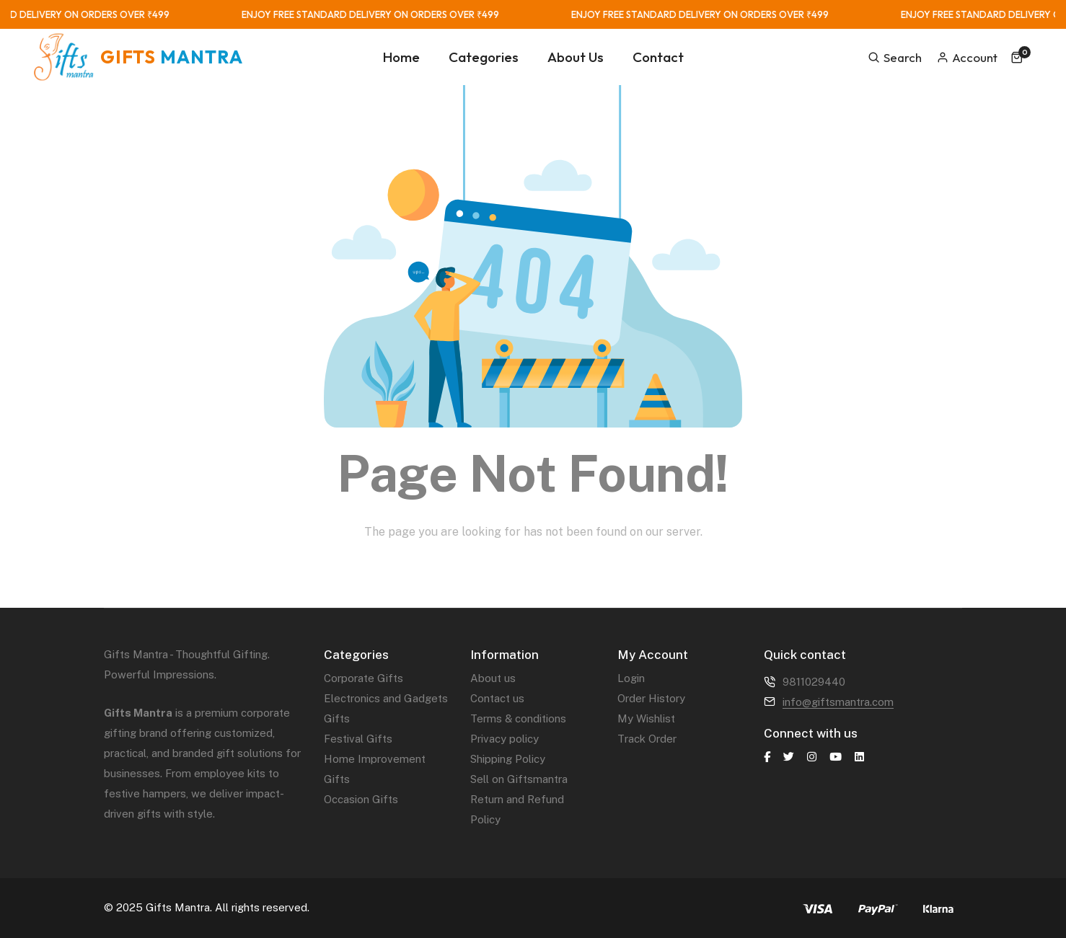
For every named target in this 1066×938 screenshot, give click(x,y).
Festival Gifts (358, 739)
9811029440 (814, 682)
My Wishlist (646, 718)
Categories (484, 57)
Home (401, 57)
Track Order (647, 739)
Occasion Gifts (361, 799)
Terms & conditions (518, 718)
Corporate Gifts (363, 678)
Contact (658, 57)
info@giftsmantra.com (838, 702)
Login (631, 678)
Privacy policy (504, 739)
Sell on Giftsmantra (519, 779)
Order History (651, 698)
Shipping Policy (507, 759)
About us (493, 678)
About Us (575, 57)
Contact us (497, 698)
